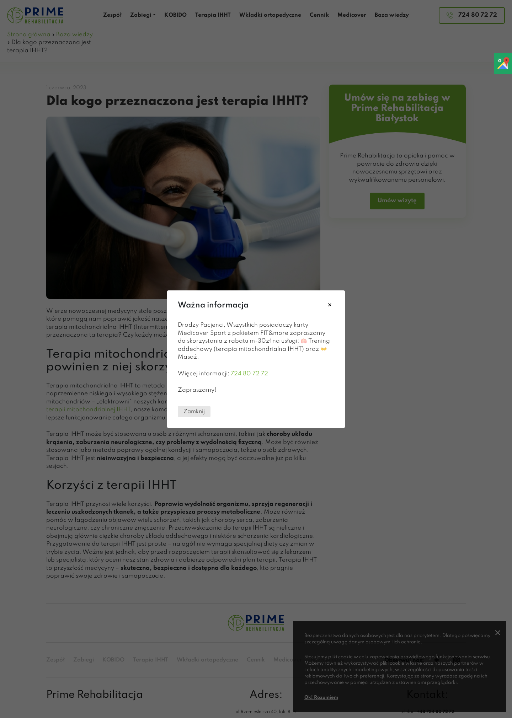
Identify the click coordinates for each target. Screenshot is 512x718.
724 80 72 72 (249, 373)
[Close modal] (329, 305)
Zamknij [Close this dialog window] (194, 411)
